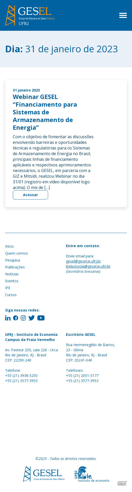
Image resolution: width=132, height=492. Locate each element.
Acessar (30, 194)
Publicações (15, 267)
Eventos (11, 280)
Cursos (11, 294)
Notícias (12, 274)
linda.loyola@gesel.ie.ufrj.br (88, 266)
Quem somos (16, 253)
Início (9, 246)
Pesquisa (12, 260)
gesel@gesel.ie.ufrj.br (83, 261)
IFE (7, 287)
